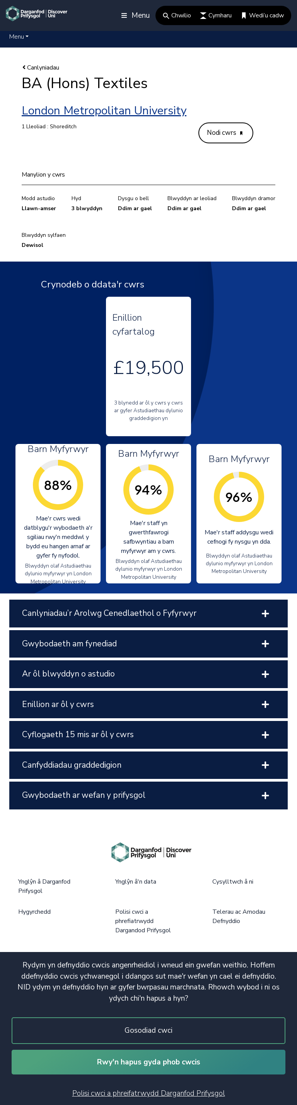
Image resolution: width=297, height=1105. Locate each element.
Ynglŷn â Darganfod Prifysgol (44, 886)
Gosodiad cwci (148, 1030)
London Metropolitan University (104, 111)
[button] (19, 36)
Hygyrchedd (34, 912)
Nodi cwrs (224, 132)
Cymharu (216, 15)
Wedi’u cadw (262, 15)
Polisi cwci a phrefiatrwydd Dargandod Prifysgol (143, 921)
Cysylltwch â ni (232, 881)
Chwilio (177, 15)
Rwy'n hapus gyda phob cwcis (148, 1062)
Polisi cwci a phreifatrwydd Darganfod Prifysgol (148, 1093)
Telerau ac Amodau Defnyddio (238, 916)
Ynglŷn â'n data (135, 881)
